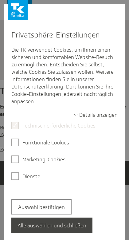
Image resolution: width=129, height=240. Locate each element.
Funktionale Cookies (45, 142)
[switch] (96, 115)
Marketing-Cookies (43, 159)
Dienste (31, 176)
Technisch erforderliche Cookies (59, 125)
